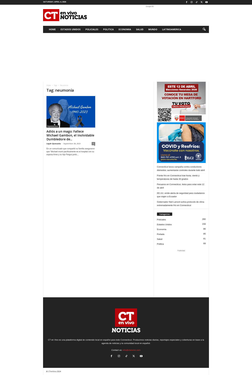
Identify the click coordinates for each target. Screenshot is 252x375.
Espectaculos (52, 126)
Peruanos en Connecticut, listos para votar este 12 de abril (180, 186)
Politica (108, 29)
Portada (160, 234)
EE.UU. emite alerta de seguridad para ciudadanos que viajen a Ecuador (181, 195)
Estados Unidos (71, 29)
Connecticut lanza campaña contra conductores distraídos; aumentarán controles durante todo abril (181, 168)
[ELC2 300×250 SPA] (181, 142)
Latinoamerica (171, 29)
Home (52, 29)
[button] (204, 29)
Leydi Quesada (53, 143)
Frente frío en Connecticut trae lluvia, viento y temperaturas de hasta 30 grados (178, 177)
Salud (139, 29)
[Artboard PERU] (181, 102)
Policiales (91, 29)
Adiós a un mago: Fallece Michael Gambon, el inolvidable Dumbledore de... (70, 135)
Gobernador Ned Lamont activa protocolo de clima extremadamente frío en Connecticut (180, 204)
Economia (125, 29)
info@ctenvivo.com (132, 350)
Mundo (152, 29)
